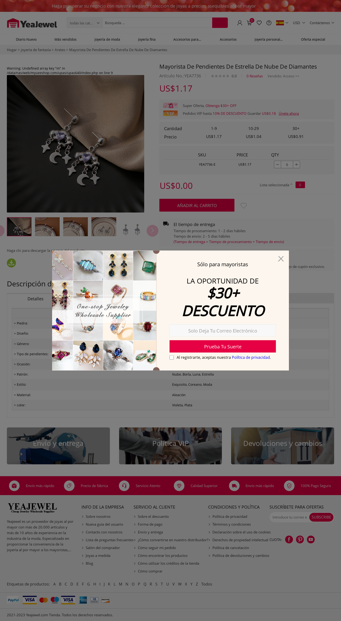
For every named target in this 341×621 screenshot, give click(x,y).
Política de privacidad (251, 357)
